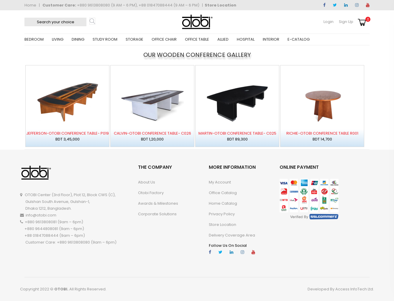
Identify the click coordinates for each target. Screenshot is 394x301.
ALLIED (223, 39)
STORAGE (134, 39)
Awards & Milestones (158, 203)
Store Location (220, 5)
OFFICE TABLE (197, 39)
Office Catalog (223, 193)
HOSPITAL (246, 39)
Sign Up (346, 21)
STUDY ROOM (105, 39)
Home (30, 5)
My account (220, 182)
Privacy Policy (222, 214)
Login (329, 21)
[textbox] (55, 22)
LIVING (57, 39)
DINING (78, 39)
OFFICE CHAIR (164, 39)
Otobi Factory (151, 193)
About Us (146, 182)
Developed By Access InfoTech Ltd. (341, 289)
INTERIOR (271, 39)
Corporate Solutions (157, 214)
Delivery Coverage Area (232, 235)
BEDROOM (34, 39)
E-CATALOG (299, 39)
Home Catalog (223, 203)
